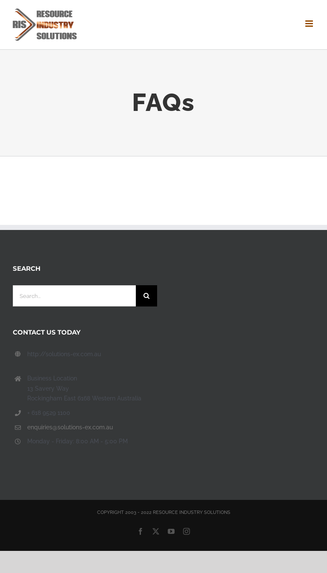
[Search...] (74, 295)
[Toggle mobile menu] (309, 23)
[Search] (146, 295)
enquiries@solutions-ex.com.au (70, 427)
